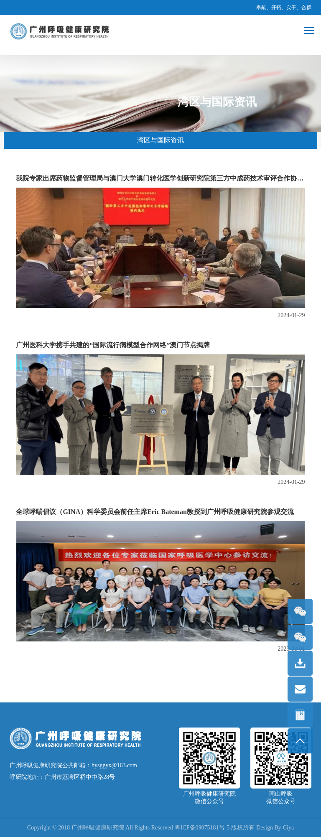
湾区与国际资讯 (160, 140)
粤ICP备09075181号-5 (202, 827)
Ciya (288, 827)
